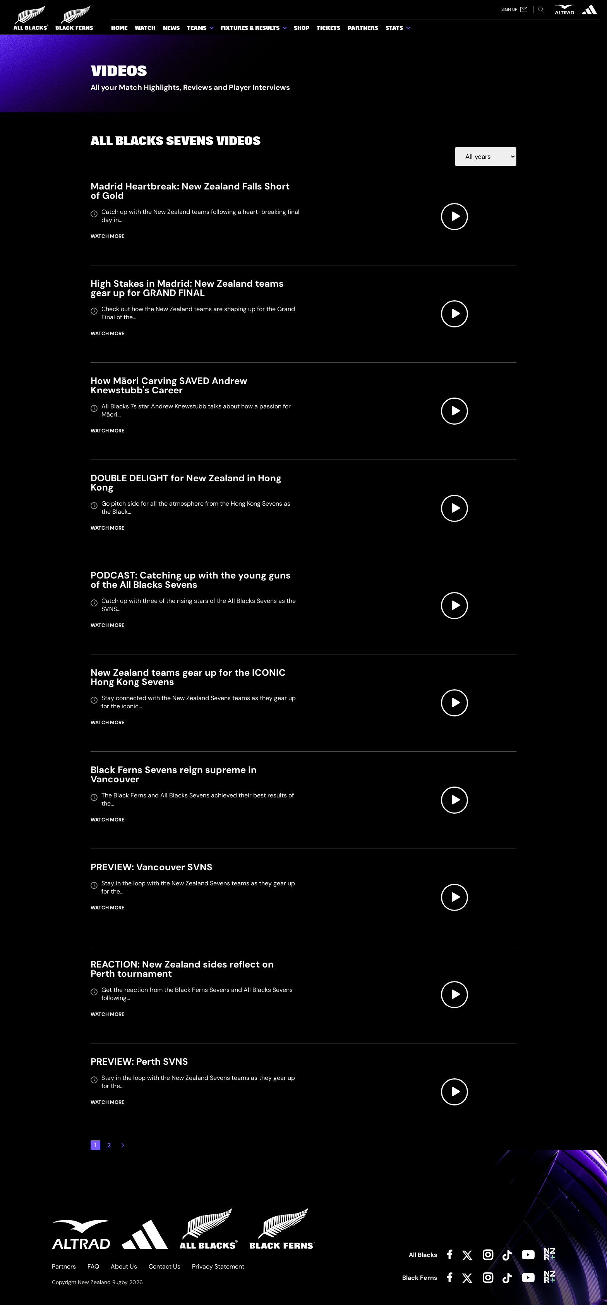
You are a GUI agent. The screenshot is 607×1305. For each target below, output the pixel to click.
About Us (124, 1266)
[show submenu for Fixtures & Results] (285, 29)
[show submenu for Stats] (409, 29)
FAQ (93, 1266)
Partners (64, 1266)
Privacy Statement (218, 1266)
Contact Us (164, 1266)
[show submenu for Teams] (212, 29)
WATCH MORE (108, 236)
